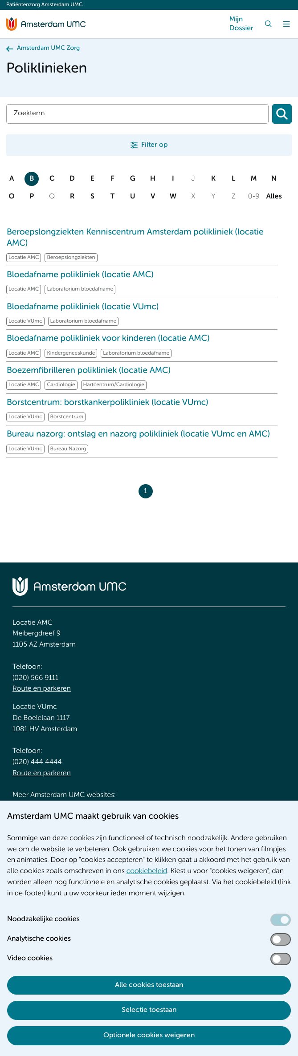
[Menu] (286, 24)
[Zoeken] (282, 114)
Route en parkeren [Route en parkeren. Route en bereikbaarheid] (41, 688)
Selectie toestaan (149, 1010)
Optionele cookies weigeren (149, 1035)
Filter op (154, 145)
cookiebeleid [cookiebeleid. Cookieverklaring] (147, 871)
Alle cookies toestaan (149, 985)
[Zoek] (268, 24)
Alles (274, 196)
